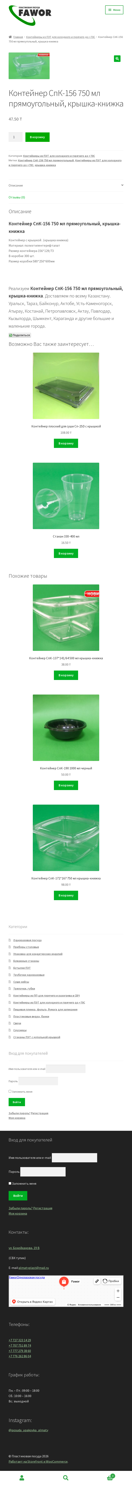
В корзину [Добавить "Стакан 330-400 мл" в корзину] (66, 553)
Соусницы (20, 1030)
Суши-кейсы (21, 982)
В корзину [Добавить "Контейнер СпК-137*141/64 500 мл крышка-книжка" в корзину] (66, 675)
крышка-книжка (45, 165)
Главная (18, 37)
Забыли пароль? (19, 1113)
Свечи (17, 1023)
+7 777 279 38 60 (20, 1351)
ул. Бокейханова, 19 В (24, 1248)
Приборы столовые (26, 947)
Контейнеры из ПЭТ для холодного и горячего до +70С (60, 37)
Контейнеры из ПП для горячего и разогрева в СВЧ (46, 995)
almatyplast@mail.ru (34, 1268)
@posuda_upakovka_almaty (28, 1430)
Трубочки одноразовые (28, 975)
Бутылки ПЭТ (22, 968)
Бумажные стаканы (26, 961)
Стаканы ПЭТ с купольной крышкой (36, 1037)
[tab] (66, 186)
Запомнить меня (20, 1091)
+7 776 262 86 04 (20, 1356)
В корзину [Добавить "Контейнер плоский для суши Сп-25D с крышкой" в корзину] (66, 443)
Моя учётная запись (22, 1478)
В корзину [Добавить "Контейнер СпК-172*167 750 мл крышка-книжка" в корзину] (66, 895)
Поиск (66, 1478)
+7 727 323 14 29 (20, 1340)
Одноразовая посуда (27, 940)
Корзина (101, 1475)
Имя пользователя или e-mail (27, 1069)
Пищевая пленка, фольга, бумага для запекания (45, 1009)
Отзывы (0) (17, 197)
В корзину (37, 137)
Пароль (13, 1081)
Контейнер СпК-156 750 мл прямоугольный (46, 160)
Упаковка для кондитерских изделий (38, 954)
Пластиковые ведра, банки (31, 1016)
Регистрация (39, 1113)
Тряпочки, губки (24, 988)
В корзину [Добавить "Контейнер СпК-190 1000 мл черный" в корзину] (66, 785)
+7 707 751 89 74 (20, 1345)
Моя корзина (17, 1118)
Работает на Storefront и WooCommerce (38, 1461)
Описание (16, 185)
